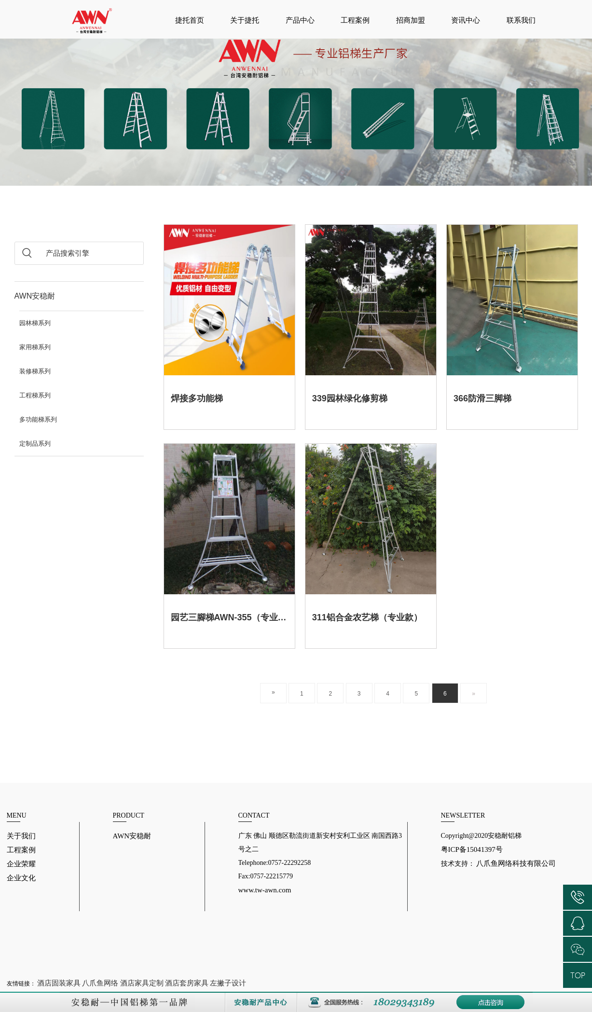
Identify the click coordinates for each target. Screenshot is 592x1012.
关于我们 (21, 836)
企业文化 (21, 878)
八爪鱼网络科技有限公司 (515, 863)
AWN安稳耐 (34, 296)
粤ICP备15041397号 (472, 849)
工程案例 (355, 20)
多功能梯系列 (38, 419)
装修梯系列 (35, 371)
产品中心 (300, 20)
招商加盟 (410, 20)
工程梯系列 (35, 395)
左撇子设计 (228, 983)
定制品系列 (35, 443)
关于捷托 (244, 20)
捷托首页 (189, 20)
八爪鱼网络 (100, 983)
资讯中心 (465, 20)
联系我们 (521, 20)
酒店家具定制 (142, 983)
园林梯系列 (35, 323)
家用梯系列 (35, 347)
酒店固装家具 (59, 983)
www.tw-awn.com (264, 890)
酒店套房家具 (186, 983)
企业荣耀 (21, 864)
